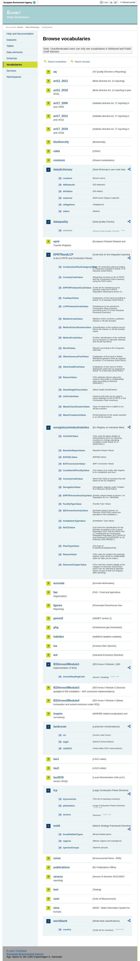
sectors (67, 814)
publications (61, 867)
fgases (57, 605)
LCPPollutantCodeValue (75, 306)
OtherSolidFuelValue (74, 367)
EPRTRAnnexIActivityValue (77, 495)
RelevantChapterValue (74, 564)
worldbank (60, 920)
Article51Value (70, 436)
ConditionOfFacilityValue (76, 470)
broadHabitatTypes (73, 834)
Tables (10, 46)
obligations (69, 204)
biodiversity (61, 141)
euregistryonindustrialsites (71, 427)
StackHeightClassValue (75, 389)
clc (64, 735)
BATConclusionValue (74, 463)
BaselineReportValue (74, 450)
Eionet (20, 27)
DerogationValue (71, 487)
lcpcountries (69, 799)
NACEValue (69, 527)
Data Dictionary (32, 27)
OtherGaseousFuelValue (76, 356)
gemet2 (58, 618)
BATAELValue (70, 457)
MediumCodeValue (73, 318)
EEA (21, 2)
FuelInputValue (71, 298)
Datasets (11, 39)
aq (55, 71)
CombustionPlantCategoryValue (77, 267)
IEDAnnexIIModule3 (66, 687)
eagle (66, 741)
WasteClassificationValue (76, 406)
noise (57, 858)
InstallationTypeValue (74, 521)
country (67, 929)
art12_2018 (60, 90)
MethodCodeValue (72, 337)
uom (56, 898)
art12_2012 (60, 80)
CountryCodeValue (73, 277)
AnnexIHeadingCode (74, 676)
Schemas (11, 58)
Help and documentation (20, 33)
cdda (56, 151)
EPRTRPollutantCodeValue (77, 287)
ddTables (67, 191)
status (66, 211)
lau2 (56, 768)
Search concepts (82, 62)
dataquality (60, 221)
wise (56, 907)
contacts (67, 178)
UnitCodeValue (71, 396)
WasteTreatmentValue (74, 415)
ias (55, 645)
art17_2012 (60, 116)
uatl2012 (67, 748)
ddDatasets (69, 184)
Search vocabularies (57, 62)
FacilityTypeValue (72, 504)
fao (55, 592)
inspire (57, 713)
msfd (56, 825)
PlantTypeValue (71, 546)
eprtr (56, 241)
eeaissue (67, 198)
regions (67, 841)
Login (105, 2)
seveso (58, 876)
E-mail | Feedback (17, 950)
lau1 (56, 759)
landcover (60, 726)
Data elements (14, 52)
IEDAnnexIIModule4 (66, 700)
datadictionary (62, 169)
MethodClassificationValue (77, 327)
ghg (55, 627)
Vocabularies (14, 64)
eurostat (58, 583)
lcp (55, 790)
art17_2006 (60, 103)
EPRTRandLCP (63, 254)
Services (11, 70)
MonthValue (69, 348)
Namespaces (13, 76)
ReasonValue (70, 377)
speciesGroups (71, 847)
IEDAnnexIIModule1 (66, 664)
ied (55, 654)
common (59, 160)
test (55, 889)
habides (58, 636)
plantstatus (69, 805)
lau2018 (58, 777)
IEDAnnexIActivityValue (75, 510)
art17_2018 (60, 128)
